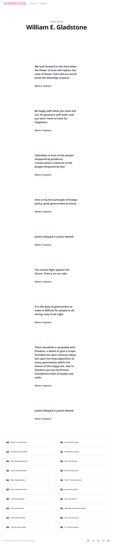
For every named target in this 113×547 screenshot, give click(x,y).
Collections (43, 3)
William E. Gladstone (43, 86)
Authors (33, 3)
